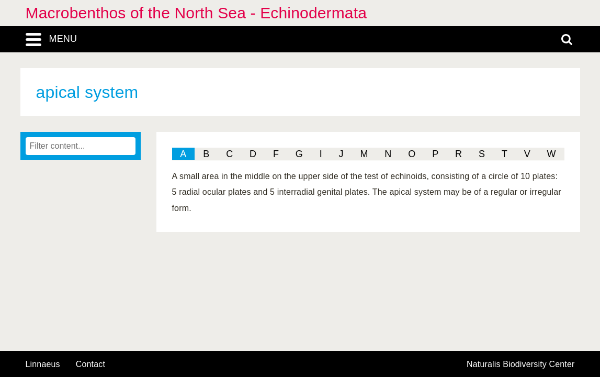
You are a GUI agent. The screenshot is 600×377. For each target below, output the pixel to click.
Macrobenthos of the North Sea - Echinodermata (196, 12)
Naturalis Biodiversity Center (521, 364)
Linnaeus (43, 364)
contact (90, 364)
